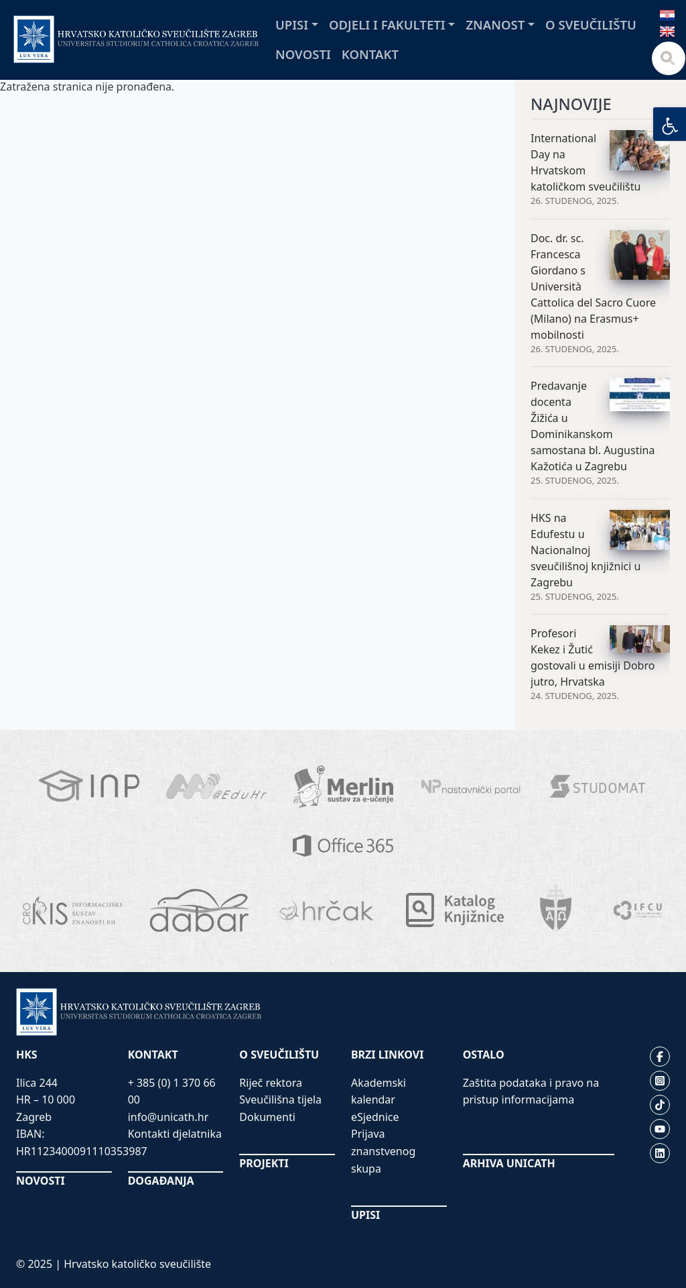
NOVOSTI (40, 1180)
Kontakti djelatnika (175, 1133)
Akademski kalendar (378, 1091)
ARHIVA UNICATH (509, 1163)
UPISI (365, 1215)
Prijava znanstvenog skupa (383, 1150)
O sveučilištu (590, 24)
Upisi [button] (291, 24)
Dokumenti (267, 1117)
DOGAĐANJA (161, 1180)
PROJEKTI (263, 1163)
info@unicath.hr (168, 1117)
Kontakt (370, 54)
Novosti (303, 54)
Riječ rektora (270, 1082)
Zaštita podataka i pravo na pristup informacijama (531, 1091)
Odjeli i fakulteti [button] (387, 24)
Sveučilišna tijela (280, 1099)
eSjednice (375, 1117)
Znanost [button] (495, 24)
